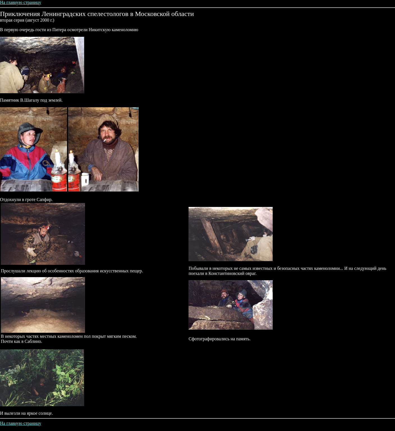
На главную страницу (20, 2)
